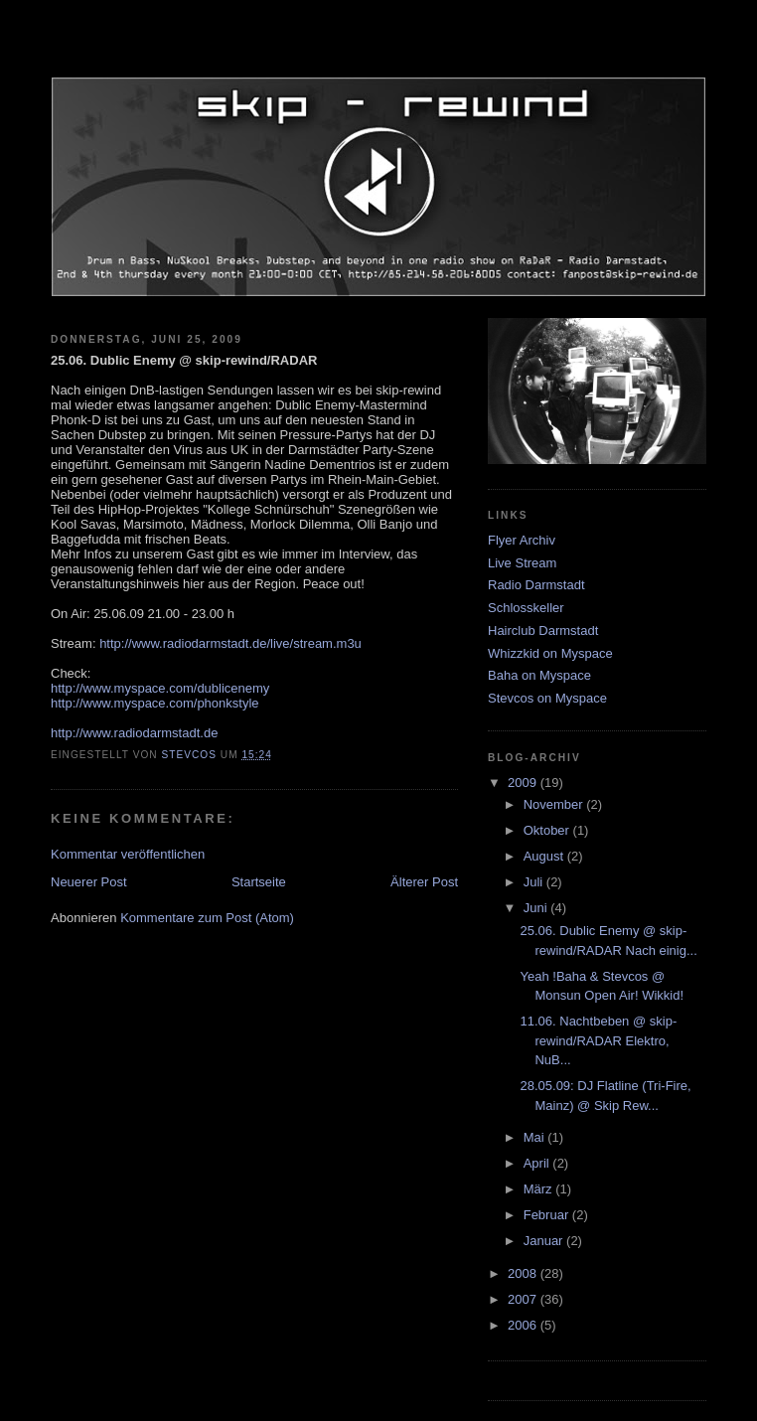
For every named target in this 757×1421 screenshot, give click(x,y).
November (555, 804)
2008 (524, 1273)
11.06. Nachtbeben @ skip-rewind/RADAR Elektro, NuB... (598, 1040)
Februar (548, 1214)
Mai (536, 1137)
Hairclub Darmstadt (543, 630)
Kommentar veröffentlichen (128, 854)
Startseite (258, 881)
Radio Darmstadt (536, 584)
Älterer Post (424, 881)
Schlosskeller (526, 607)
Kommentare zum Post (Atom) (207, 917)
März (540, 1189)
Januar (545, 1240)
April (538, 1163)
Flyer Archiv (521, 540)
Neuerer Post (89, 881)
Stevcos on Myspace (547, 698)
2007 (524, 1299)
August (545, 856)
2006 (524, 1325)
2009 (524, 782)
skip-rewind (378, 55)
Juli (535, 881)
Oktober (548, 830)
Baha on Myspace (539, 675)
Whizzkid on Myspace (550, 653)
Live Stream (522, 562)
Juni (537, 907)
